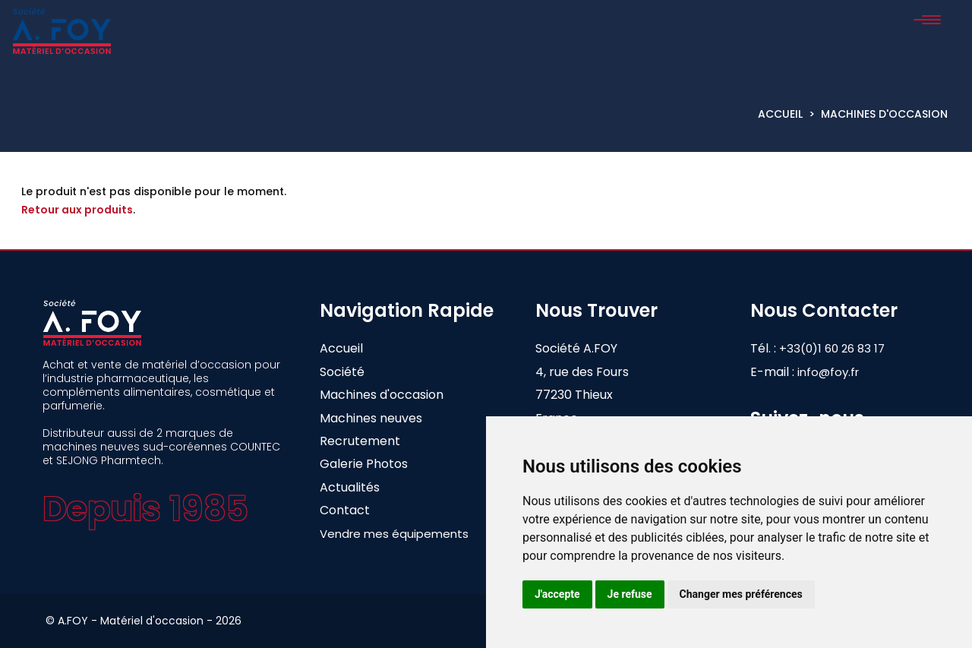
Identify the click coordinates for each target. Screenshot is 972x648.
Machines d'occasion (884, 114)
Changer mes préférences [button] (741, 594)
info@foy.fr (828, 372)
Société (342, 372)
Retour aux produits (77, 209)
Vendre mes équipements (394, 534)
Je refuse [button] (630, 594)
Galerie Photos (364, 464)
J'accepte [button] (557, 594)
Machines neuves (371, 418)
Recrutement (360, 441)
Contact (345, 510)
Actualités (350, 487)
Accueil (780, 114)
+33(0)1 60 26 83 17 (844, 348)
